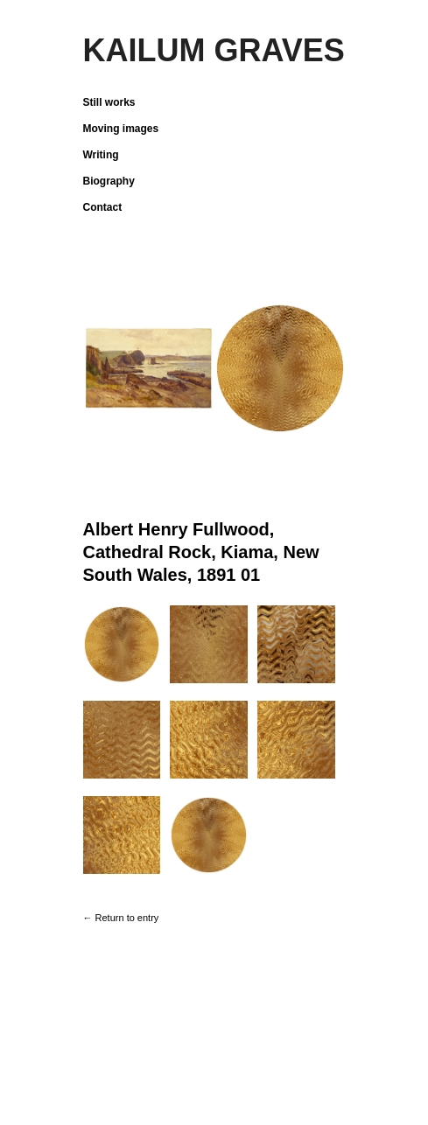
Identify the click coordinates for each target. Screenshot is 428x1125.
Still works (109, 102)
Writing (101, 155)
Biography (109, 181)
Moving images (121, 128)
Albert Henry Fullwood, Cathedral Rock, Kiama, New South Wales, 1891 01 (201, 552)
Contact (103, 207)
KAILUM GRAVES (214, 50)
